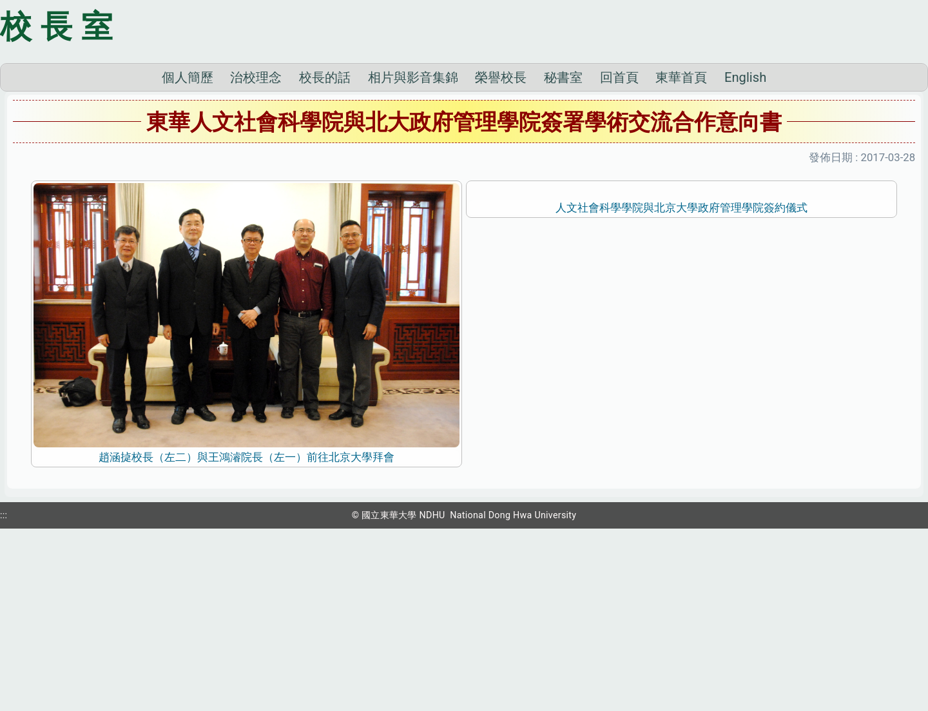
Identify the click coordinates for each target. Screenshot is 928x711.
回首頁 (619, 256)
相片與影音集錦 (413, 256)
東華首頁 (681, 256)
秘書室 (563, 256)
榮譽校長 (501, 256)
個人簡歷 (187, 256)
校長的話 (325, 256)
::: (3, 693)
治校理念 (256, 256)
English (745, 256)
